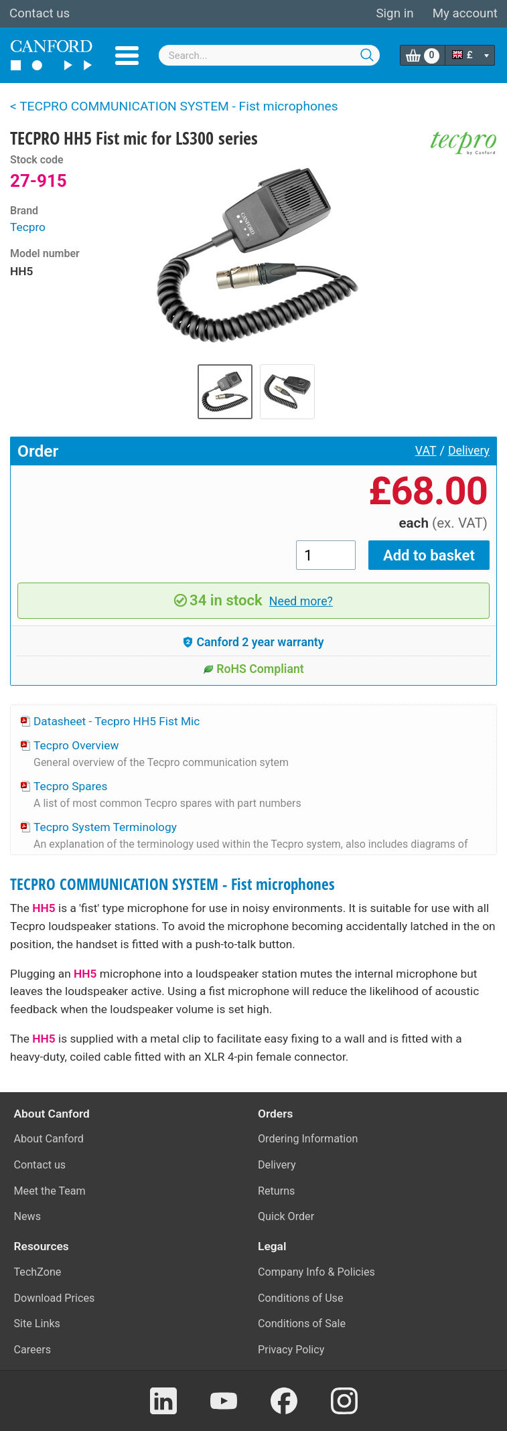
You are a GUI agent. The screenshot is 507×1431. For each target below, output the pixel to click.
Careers (33, 1349)
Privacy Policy (291, 1349)
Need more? (301, 601)
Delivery (469, 450)
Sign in (394, 13)
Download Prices (54, 1298)
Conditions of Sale (302, 1323)
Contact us (39, 13)
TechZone (38, 1272)
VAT (426, 450)
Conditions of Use (301, 1298)
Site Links (37, 1323)
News (28, 1216)
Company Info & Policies (316, 1272)
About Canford (49, 1138)
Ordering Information (308, 1138)
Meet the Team (50, 1191)
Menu (127, 55)
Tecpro (28, 227)
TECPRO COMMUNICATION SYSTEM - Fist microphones (172, 884)
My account (465, 13)
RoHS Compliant (253, 669)
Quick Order (286, 1216)
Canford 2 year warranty (253, 642)
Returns (276, 1191)
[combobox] (269, 55)
